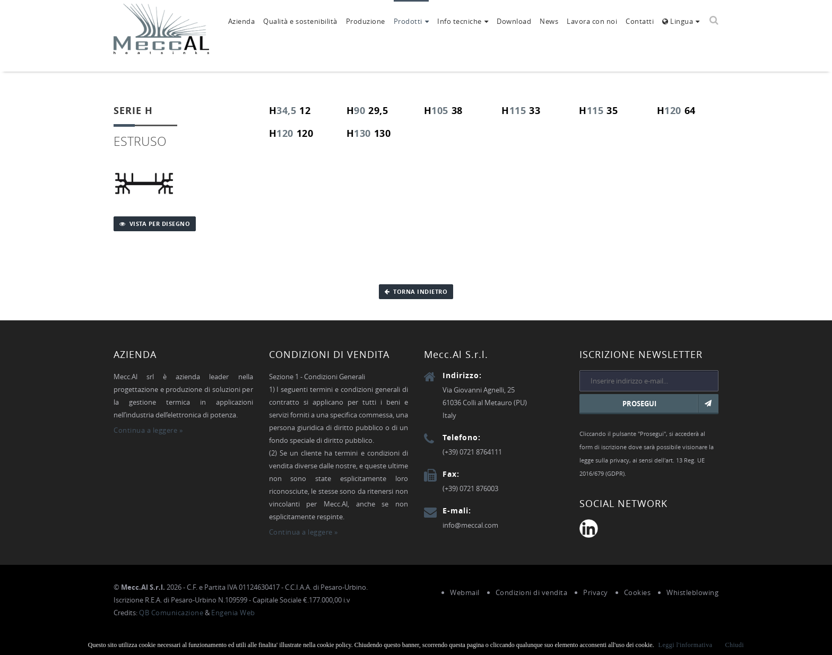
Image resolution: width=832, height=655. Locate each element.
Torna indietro (416, 291)
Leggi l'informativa (685, 645)
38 (457, 110)
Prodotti (408, 21)
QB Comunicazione (171, 612)
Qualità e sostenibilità (300, 21)
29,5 (378, 110)
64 (690, 110)
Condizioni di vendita (532, 592)
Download (514, 21)
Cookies (637, 592)
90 (359, 110)
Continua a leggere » (148, 430)
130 (362, 133)
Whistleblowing (692, 592)
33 (534, 110)
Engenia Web (233, 612)
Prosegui (670, 404)
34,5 (286, 110)
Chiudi (734, 645)
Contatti (640, 21)
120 (672, 110)
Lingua (677, 21)
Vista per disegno (154, 224)
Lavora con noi (592, 21)
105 (439, 110)
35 (612, 110)
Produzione (365, 21)
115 (517, 110)
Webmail (465, 592)
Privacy (595, 592)
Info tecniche (459, 21)
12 (304, 110)
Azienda (241, 21)
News (549, 21)
